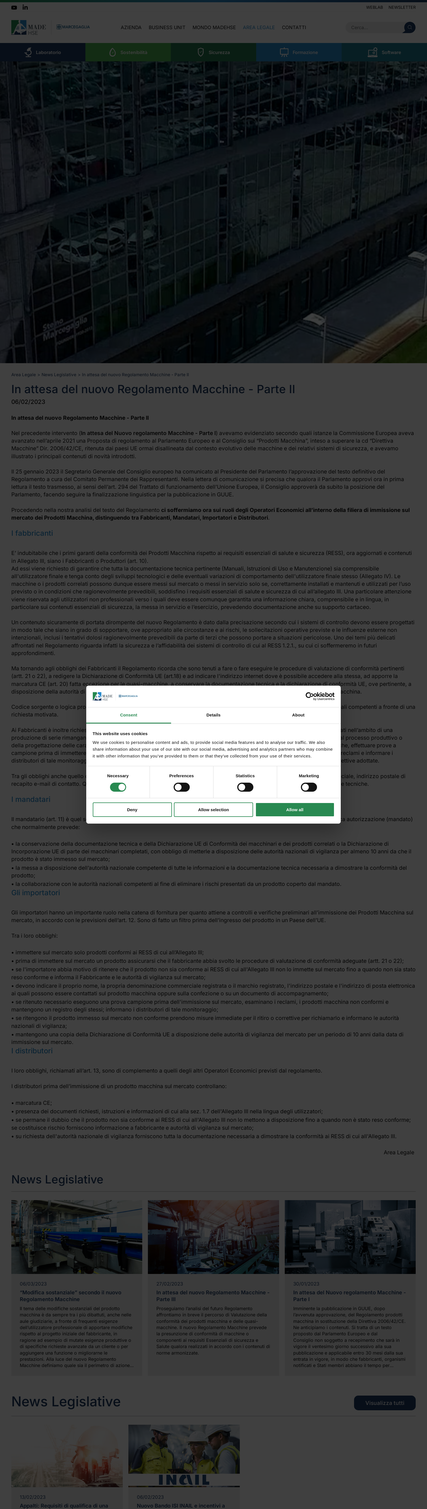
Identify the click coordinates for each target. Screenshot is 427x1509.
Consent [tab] (128, 714)
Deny (132, 809)
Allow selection (213, 809)
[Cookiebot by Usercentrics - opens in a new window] (310, 696)
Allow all (294, 809)
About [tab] (298, 714)
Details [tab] (213, 714)
